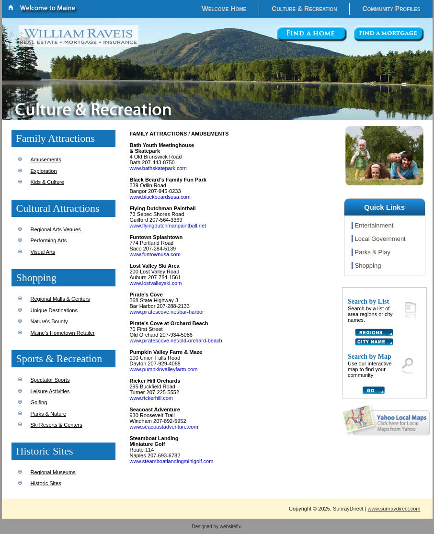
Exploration (44, 171)
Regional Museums (53, 472)
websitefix (230, 526)
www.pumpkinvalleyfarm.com (164, 369)
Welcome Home (224, 8)
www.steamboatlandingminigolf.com (172, 461)
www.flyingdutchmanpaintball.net (168, 225)
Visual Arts (43, 252)
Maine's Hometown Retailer (63, 333)
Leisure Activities (50, 391)
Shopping (368, 265)
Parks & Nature (49, 414)
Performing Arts (49, 240)
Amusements (46, 159)
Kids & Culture (47, 182)
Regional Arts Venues (56, 229)
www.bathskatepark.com (158, 168)
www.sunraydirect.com (393, 508)
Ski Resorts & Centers (56, 425)
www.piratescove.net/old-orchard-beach (176, 340)
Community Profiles (391, 8)
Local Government (380, 238)
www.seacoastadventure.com (164, 427)
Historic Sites (46, 483)
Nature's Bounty (49, 321)
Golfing (39, 402)
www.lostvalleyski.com (156, 283)
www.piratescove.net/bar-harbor (167, 312)
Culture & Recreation (304, 8)
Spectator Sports (50, 380)
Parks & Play (372, 252)
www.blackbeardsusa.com (160, 197)
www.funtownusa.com (155, 254)
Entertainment (374, 225)
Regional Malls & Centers (60, 299)
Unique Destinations (54, 310)
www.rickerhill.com (151, 398)
